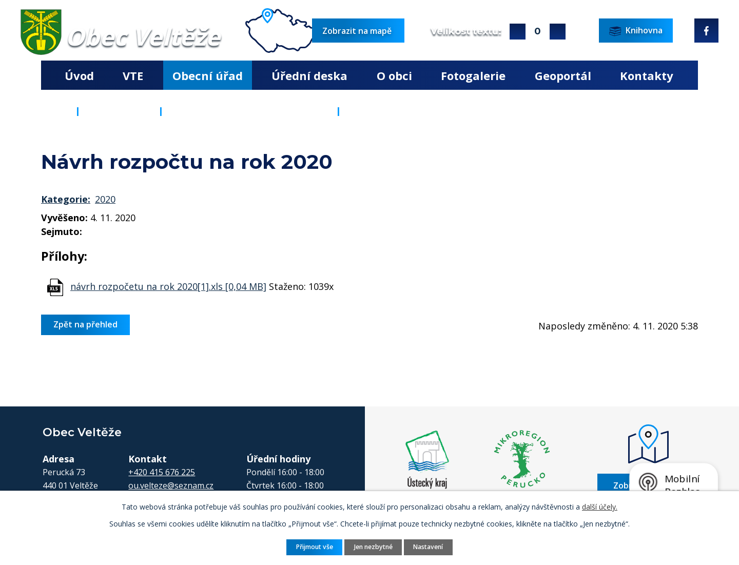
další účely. (599, 507)
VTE (133, 75)
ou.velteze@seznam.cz (170, 485)
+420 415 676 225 (161, 472)
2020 (105, 199)
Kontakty (646, 75)
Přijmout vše (314, 546)
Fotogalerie (473, 75)
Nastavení (428, 546)
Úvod (79, 75)
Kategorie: (65, 199)
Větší (518, 32)
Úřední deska (309, 75)
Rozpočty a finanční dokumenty (249, 110)
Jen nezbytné (373, 546)
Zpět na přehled (85, 324)
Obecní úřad (207, 75)
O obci (394, 75)
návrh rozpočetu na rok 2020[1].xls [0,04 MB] (168, 286)
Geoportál (563, 75)
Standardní (538, 32)
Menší (558, 32)
